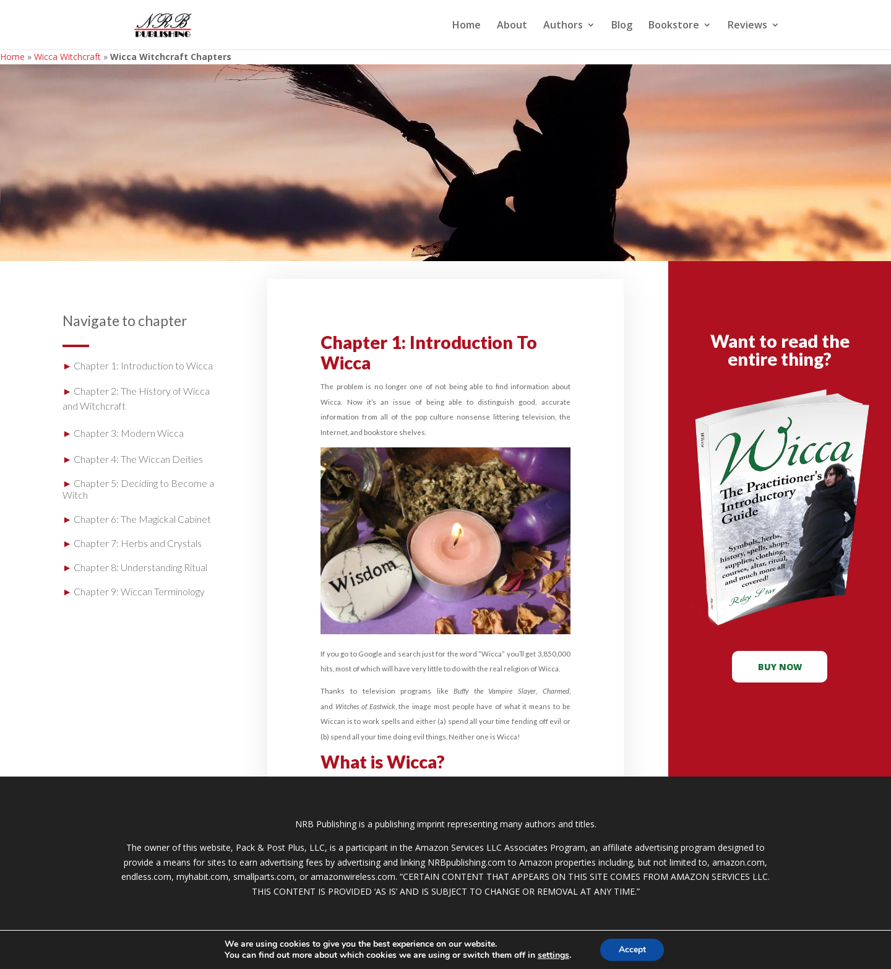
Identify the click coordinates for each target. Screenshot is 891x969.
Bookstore (673, 26)
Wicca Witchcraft (67, 56)
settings (553, 955)
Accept (632, 949)
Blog (621, 26)
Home (466, 26)
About (512, 26)
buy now (780, 667)
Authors (563, 26)
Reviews (747, 26)
